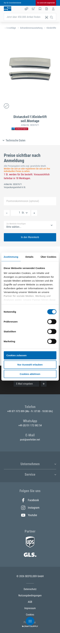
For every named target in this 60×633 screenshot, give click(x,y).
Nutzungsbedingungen (30, 595)
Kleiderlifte (51, 28)
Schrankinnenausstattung (31, 28)
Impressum (30, 608)
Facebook (30, 500)
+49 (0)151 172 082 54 (30, 425)
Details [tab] (29, 256)
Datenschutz (30, 589)
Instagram (30, 508)
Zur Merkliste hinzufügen (16, 224)
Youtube (29, 515)
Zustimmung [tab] (11, 256)
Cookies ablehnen (30, 374)
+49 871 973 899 (16, 411)
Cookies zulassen (16, 355)
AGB (30, 601)
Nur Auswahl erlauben (30, 364)
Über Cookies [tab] (48, 256)
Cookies (30, 614)
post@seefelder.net (30, 439)
